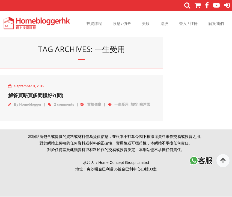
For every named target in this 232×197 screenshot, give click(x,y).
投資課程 (94, 23)
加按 (134, 104)
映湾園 (144, 104)
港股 (164, 23)
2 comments (64, 104)
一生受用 (121, 104)
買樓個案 (94, 104)
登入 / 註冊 (188, 23)
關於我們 (216, 23)
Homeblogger (30, 104)
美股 (146, 23)
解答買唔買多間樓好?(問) (35, 95)
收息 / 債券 (122, 23)
